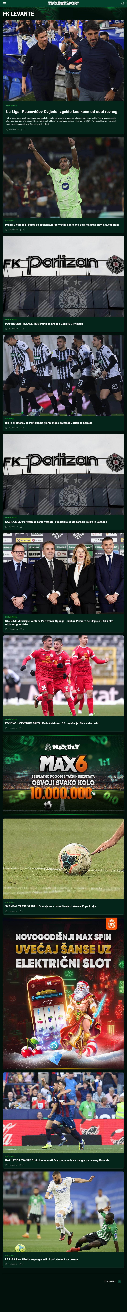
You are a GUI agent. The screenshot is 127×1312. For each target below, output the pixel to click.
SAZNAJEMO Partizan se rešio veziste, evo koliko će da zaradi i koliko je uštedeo (56, 527)
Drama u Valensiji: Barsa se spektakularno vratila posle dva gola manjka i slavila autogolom (62, 230)
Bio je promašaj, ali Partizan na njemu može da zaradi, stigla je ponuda (48, 428)
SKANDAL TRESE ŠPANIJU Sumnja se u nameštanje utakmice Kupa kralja (50, 911)
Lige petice (11, 105)
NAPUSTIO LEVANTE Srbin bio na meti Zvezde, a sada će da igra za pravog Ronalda (57, 1165)
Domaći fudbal (11, 325)
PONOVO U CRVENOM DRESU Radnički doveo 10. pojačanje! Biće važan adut (52, 728)
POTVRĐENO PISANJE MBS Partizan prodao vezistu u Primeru (44, 329)
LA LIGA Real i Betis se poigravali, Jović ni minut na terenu (41, 1264)
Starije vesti (110, 1287)
